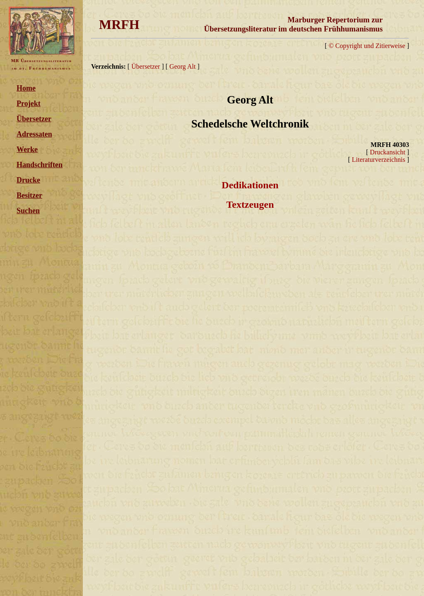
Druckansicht (387, 152)
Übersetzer (34, 119)
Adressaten (34, 134)
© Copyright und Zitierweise (367, 45)
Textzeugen (250, 204)
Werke (27, 149)
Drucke (28, 180)
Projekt (29, 103)
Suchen (28, 211)
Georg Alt (182, 66)
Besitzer (29, 195)
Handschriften (40, 165)
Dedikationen (250, 185)
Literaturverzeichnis (378, 159)
